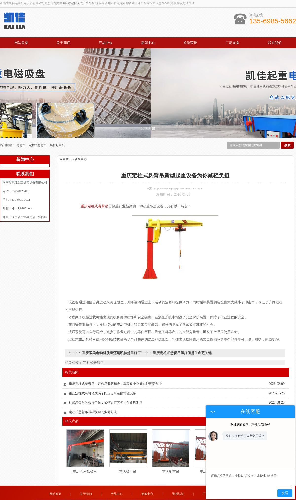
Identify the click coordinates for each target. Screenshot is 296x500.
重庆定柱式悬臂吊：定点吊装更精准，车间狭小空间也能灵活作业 (115, 367)
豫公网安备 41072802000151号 (148, 493)
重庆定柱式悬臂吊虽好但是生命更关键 (182, 336)
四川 (141, 496)
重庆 (161, 496)
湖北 (148, 496)
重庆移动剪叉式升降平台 (78, 3)
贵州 (174, 496)
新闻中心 (148, 43)
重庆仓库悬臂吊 (85, 455)
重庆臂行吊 (127, 455)
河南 (168, 496)
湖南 (154, 496)
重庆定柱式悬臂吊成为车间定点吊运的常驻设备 (102, 376)
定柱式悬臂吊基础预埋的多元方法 (93, 395)
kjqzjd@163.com (22, 191)
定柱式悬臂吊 (38, 128)
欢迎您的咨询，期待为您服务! (250, 424)
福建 (134, 496)
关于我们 (63, 43)
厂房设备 (232, 43)
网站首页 (21, 43)
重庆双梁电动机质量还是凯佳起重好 (109, 336)
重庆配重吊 (170, 455)
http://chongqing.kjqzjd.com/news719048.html (178, 171)
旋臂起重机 (57, 128)
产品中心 (105, 43)
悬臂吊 (21, 128)
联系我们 (275, 43)
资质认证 (178, 477)
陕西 (181, 496)
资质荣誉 (190, 43)
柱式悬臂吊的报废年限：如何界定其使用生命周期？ (106, 386)
